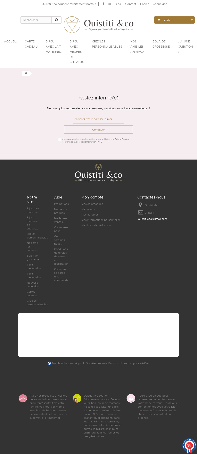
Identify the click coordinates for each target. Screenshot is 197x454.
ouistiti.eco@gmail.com (152, 218)
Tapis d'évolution (34, 266)
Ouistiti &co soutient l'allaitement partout (69, 4)
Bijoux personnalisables (37, 235)
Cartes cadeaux (32, 293)
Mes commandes (92, 203)
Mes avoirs (88, 209)
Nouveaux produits (60, 210)
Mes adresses (89, 214)
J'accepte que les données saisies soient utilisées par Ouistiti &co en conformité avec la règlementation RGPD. (95, 140)
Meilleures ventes (60, 220)
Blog (118, 4)
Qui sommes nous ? (59, 239)
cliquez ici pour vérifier (134, 363)
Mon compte (92, 197)
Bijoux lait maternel (33, 210)
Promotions (61, 203)
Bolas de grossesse (33, 257)
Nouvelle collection (33, 284)
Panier (144, 4)
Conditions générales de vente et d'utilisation (61, 256)
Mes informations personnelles (100, 219)
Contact (130, 4)
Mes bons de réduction (96, 225)
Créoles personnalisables (37, 302)
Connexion (160, 4)
